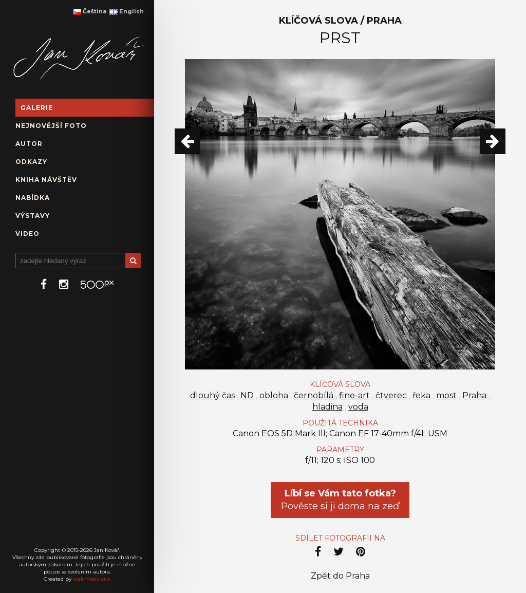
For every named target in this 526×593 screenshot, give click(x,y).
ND (247, 395)
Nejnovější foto (51, 125)
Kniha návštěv (46, 179)
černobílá (313, 395)
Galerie (37, 108)
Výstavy (32, 215)
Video (27, 233)
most (446, 395)
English (126, 11)
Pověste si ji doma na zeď (340, 500)
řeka (421, 395)
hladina (327, 407)
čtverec (391, 395)
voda (358, 407)
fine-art (354, 395)
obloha (273, 395)
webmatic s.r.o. (92, 579)
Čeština (89, 11)
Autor (29, 143)
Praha (474, 395)
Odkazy (31, 161)
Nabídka (32, 197)
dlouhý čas (212, 395)
